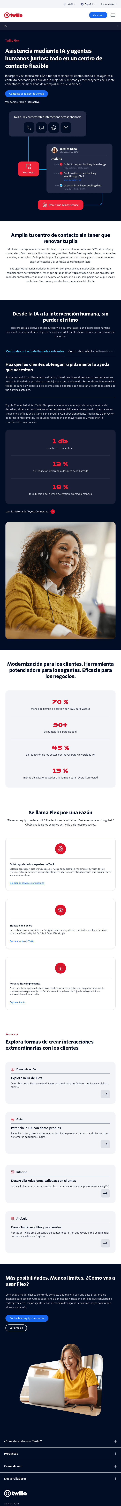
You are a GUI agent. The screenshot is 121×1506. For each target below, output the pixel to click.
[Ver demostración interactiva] (22, 102)
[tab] (35, 352)
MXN (69, 4)
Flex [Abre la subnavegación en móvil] (5, 26)
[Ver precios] (16, 1327)
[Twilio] (13, 15)
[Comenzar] (98, 15)
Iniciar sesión (109, 4)
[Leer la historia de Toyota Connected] (30, 511)
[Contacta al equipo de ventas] (26, 93)
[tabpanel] (60, 500)
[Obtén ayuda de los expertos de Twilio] (60, 864)
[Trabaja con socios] (60, 924)
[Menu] (113, 15)
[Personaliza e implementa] (60, 983)
